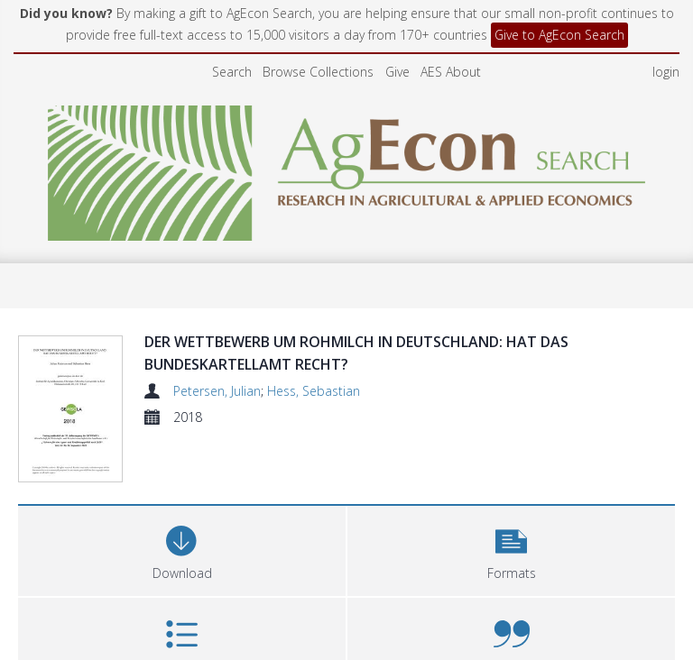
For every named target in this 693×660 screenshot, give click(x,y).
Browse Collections (318, 71)
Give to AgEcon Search (559, 34)
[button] (511, 498)
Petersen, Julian (217, 390)
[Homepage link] (347, 168)
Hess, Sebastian (313, 390)
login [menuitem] (665, 71)
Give (397, 71)
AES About (450, 71)
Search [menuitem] (232, 71)
